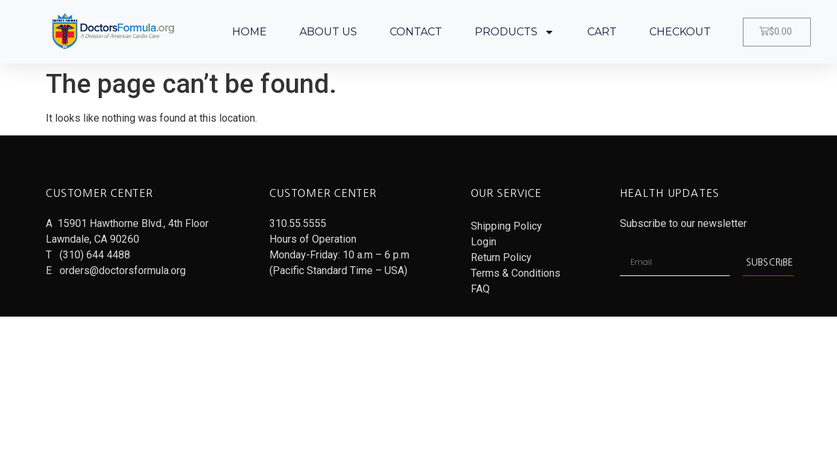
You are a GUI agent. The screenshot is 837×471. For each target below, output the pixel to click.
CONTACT (416, 32)
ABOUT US (328, 32)
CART (602, 32)
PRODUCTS (515, 32)
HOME (249, 32)
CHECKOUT (680, 32)
